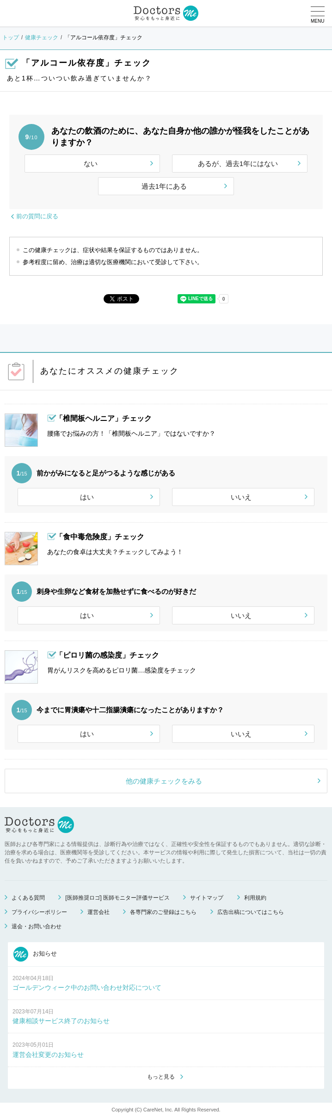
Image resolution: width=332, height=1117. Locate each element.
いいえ (241, 497)
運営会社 (98, 912)
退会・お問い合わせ (36, 926)
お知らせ (35, 954)
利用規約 (255, 898)
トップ (10, 37)
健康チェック (41, 37)
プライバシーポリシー (39, 912)
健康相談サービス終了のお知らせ (61, 1020)
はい (87, 497)
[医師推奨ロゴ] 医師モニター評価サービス (117, 898)
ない (91, 163)
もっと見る (161, 1077)
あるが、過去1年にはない (238, 163)
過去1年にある (164, 186)
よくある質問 (28, 898)
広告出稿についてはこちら (250, 912)
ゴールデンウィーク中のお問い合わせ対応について (86, 987)
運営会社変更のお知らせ (48, 1054)
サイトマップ (206, 898)
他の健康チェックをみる (164, 781)
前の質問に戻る (37, 216)
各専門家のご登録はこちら (163, 912)
